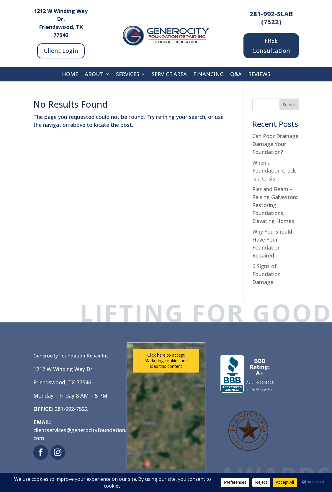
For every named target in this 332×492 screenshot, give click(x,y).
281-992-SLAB (271, 13)
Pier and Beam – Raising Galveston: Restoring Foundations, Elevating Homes (274, 205)
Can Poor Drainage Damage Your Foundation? (275, 143)
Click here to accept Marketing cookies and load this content (166, 360)
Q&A (236, 75)
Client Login (61, 51)
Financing (208, 75)
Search (289, 104)
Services (127, 75)
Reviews (259, 75)
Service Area (169, 75)
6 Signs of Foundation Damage (266, 274)
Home (70, 75)
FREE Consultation (271, 46)
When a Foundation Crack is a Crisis (274, 170)
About (94, 75)
